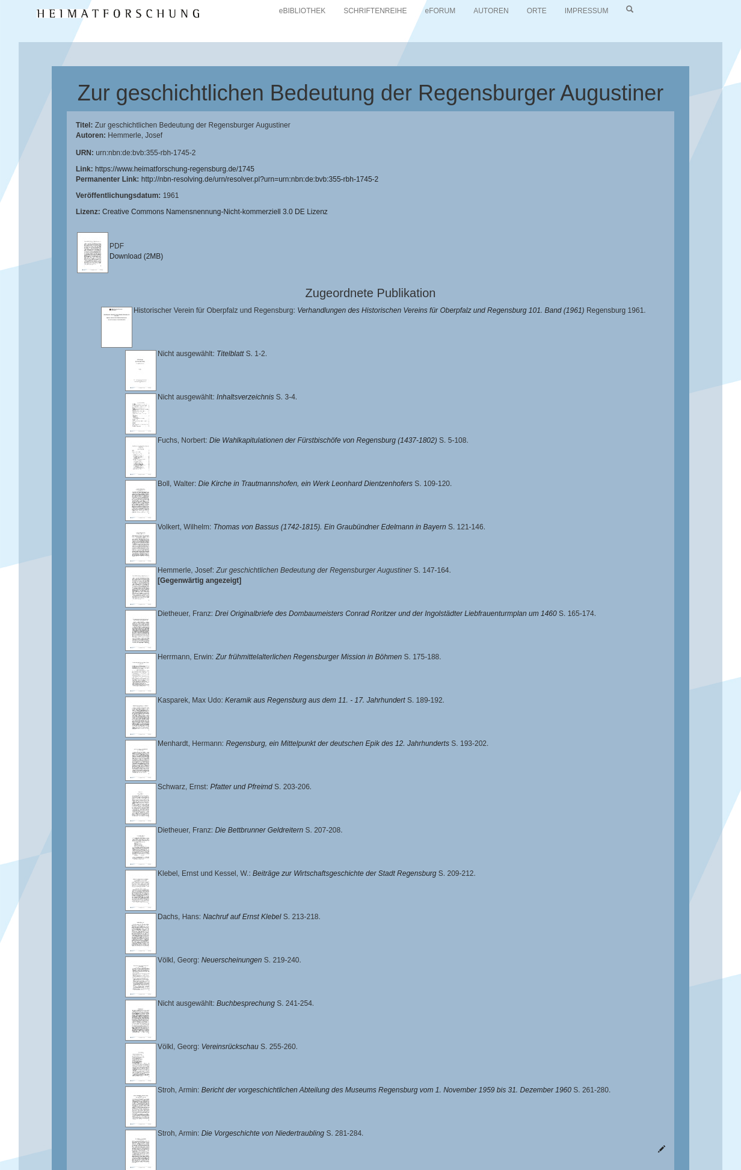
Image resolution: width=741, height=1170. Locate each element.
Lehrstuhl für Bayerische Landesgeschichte (488, 1124)
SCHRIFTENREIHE (375, 11)
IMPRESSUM (587, 11)
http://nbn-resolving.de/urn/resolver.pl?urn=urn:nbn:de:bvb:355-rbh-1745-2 (260, 179)
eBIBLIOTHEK (302, 11)
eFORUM (440, 11)
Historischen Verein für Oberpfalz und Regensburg (140, 1134)
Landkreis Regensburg (277, 1134)
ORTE (537, 11)
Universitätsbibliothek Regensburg (345, 1124)
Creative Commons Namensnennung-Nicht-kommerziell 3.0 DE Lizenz (215, 212)
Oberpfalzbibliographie (233, 1143)
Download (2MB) (136, 256)
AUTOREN (490, 11)
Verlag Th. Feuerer (573, 1134)
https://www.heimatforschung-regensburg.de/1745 (174, 169)
